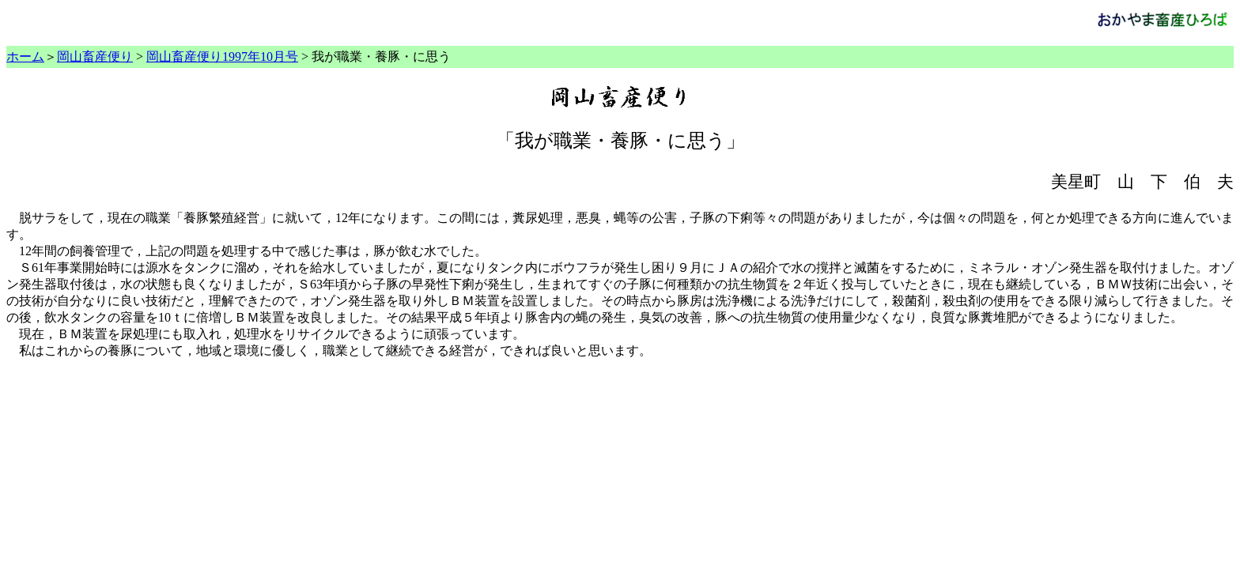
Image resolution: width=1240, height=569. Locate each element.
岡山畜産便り (95, 56)
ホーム (25, 56)
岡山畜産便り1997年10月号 (222, 56)
